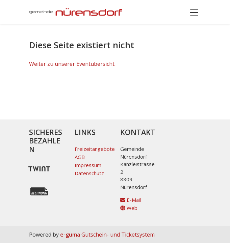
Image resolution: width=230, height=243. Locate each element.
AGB (80, 157)
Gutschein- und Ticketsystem (107, 234)
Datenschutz (89, 173)
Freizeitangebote (95, 148)
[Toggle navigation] (194, 12)
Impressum (88, 165)
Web (128, 208)
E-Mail (130, 199)
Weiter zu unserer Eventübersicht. (72, 64)
